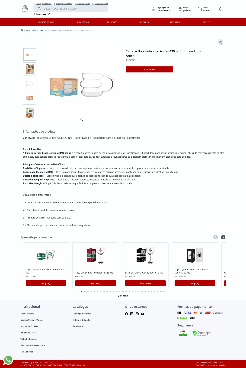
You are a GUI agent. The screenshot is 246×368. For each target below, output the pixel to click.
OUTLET (206, 22)
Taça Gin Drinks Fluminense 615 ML (94, 272)
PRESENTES (114, 22)
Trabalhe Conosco (28, 339)
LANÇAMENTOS (82, 22)
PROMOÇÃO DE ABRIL (47, 22)
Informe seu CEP (41, 13)
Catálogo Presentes (63, 4)
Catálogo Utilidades (42, 4)
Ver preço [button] (149, 69)
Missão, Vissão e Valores (32, 320)
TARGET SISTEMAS (216, 362)
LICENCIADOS (177, 22)
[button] (215, 237)
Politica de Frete (27, 332)
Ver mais (123, 296)
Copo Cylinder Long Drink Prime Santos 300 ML (191, 271)
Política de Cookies (29, 326)
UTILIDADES (145, 22)
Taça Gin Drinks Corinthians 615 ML (144, 272)
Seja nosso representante (32, 345)
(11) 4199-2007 (100, 4)
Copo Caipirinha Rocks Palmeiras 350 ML (45, 271)
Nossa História (27, 313)
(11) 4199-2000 (82, 4)
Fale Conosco (26, 351)
